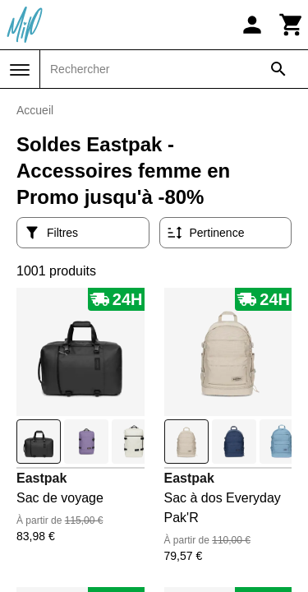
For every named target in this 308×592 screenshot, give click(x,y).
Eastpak (41, 478)
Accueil (34, 110)
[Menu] (19, 70)
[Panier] (291, 25)
